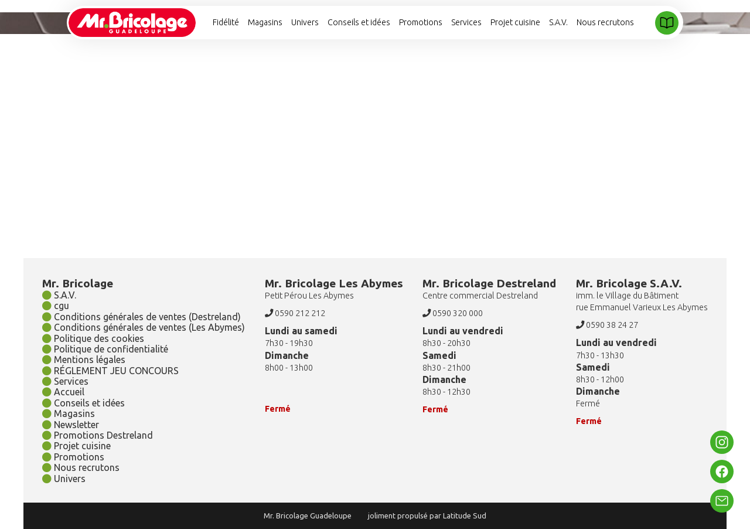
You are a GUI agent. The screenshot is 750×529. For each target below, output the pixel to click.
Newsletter (70, 424)
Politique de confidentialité (105, 349)
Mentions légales (83, 359)
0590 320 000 (452, 313)
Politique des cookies (93, 338)
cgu (55, 305)
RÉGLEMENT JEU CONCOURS (110, 370)
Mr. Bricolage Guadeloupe (308, 515)
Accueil (63, 391)
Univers (305, 22)
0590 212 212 (295, 313)
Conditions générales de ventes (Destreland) (141, 316)
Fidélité (226, 22)
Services (466, 22)
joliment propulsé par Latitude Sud (427, 515)
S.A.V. (558, 22)
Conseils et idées (359, 22)
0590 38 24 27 (607, 325)
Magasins (265, 22)
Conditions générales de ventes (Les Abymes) (143, 327)
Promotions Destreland (97, 435)
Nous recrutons (605, 22)
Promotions (420, 22)
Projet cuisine (515, 22)
